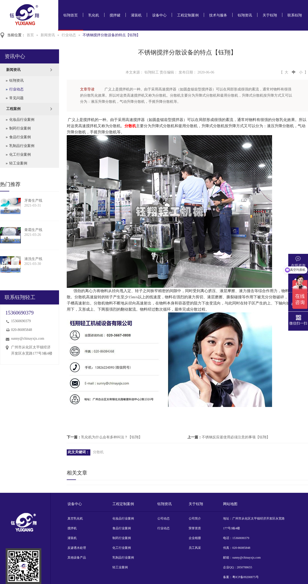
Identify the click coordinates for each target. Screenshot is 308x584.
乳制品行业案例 (21, 146)
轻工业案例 (18, 163)
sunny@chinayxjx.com (27, 338)
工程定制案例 (188, 15)
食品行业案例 (20, 137)
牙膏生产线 (33, 200)
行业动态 (69, 35)
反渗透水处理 (77, 548)
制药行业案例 (20, 128)
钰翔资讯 (245, 15)
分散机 (130, 126)
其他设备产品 (77, 557)
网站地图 (230, 504)
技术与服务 (218, 15)
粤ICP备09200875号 (245, 577)
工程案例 (13, 109)
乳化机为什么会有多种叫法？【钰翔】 (111, 437)
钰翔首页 (70, 15)
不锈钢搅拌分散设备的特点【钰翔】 (111, 35)
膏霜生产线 (33, 230)
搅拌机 (72, 528)
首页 (30, 35)
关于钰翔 (270, 15)
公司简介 (195, 518)
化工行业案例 (20, 154)
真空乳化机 (75, 518)
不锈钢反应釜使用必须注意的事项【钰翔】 (236, 437)
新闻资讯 (48, 35)
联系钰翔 (294, 15)
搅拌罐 (115, 15)
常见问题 (16, 98)
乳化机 (93, 15)
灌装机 (136, 15)
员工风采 (195, 548)
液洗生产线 (33, 259)
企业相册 (195, 538)
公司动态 (163, 518)
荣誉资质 (195, 528)
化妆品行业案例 (21, 120)
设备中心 (159, 15)
